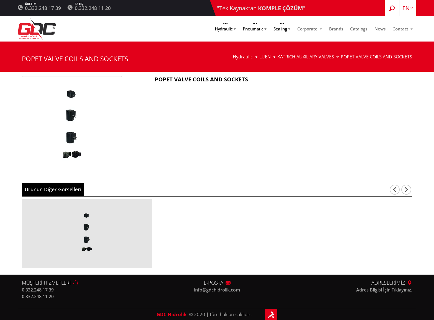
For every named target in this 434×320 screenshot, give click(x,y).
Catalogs (358, 29)
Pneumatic (253, 29)
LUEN (265, 57)
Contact (400, 29)
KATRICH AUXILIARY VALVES (305, 57)
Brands (336, 29)
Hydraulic (223, 29)
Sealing (280, 29)
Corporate (308, 29)
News (380, 29)
